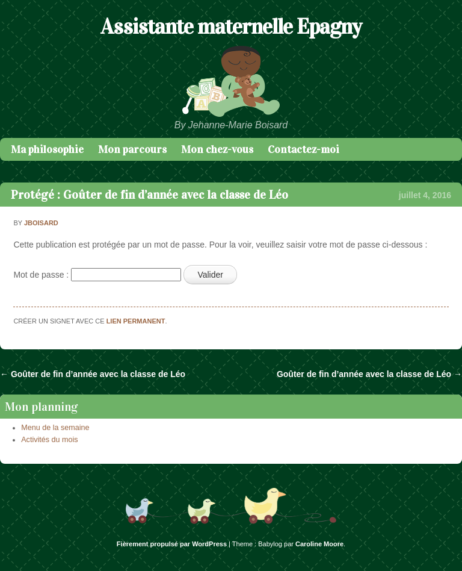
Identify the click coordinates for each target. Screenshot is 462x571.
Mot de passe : (97, 274)
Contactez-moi (303, 149)
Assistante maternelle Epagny (231, 26)
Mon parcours (132, 149)
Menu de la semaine (55, 427)
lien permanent (135, 321)
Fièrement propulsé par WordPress (172, 544)
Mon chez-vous (217, 149)
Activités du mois (49, 439)
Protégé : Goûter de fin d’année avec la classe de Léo (149, 194)
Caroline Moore (319, 544)
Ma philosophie (47, 149)
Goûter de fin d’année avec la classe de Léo (92, 374)
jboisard (41, 222)
